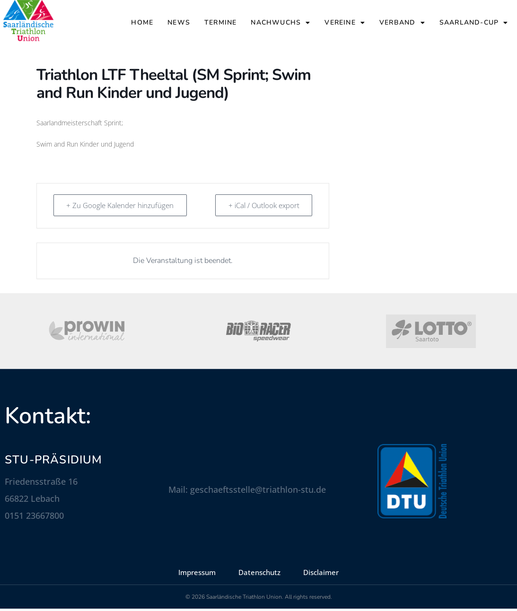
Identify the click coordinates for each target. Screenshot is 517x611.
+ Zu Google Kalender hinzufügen (121, 207)
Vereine (344, 23)
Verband (402, 23)
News (178, 22)
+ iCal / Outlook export (263, 207)
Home (142, 22)
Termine (220, 22)
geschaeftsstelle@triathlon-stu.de (258, 492)
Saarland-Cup (473, 23)
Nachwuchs (280, 23)
